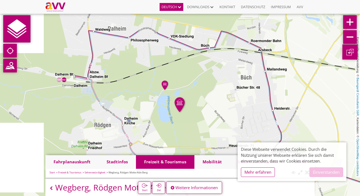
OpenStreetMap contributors (357, 157)
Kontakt (227, 6)
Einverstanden (326, 172)
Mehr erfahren (257, 172)
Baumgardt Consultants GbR (357, 97)
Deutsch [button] (171, 6)
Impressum (281, 6)
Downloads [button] (200, 6)
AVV (300, 6)
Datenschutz (253, 6)
